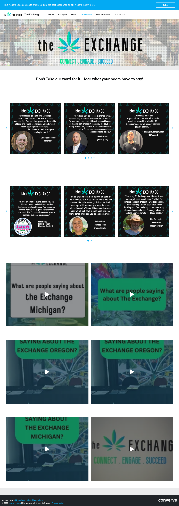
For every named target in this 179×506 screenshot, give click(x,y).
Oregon (50, 14)
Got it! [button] (165, 5)
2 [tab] (88, 157)
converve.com (15, 503)
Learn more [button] (89, 5)
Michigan (62, 14)
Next (171, 127)
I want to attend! (103, 14)
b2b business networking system (28, 500)
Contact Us (120, 14)
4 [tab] (94, 157)
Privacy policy (58, 503)
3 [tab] (91, 157)
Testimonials (86, 14)
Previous (7, 127)
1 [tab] (85, 158)
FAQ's (73, 14)
